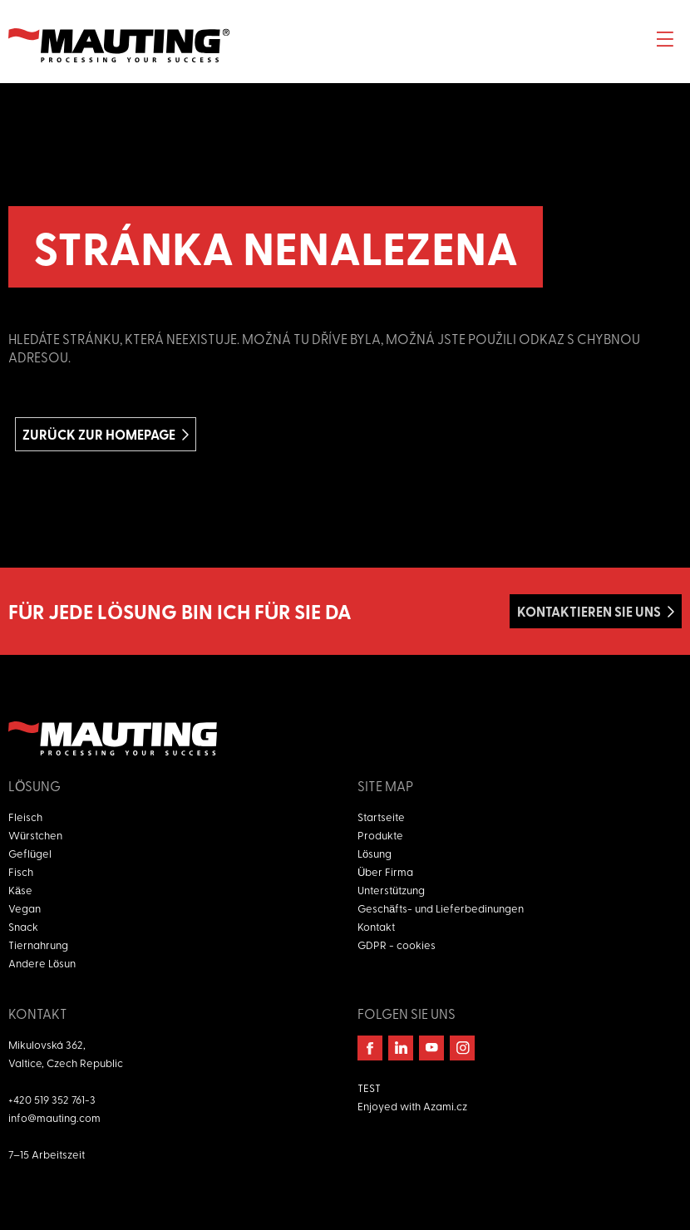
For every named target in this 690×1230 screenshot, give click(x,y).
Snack (23, 926)
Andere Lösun (42, 963)
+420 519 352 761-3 (52, 1099)
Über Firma (385, 871)
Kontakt (376, 926)
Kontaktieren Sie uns (589, 611)
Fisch (20, 871)
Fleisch (25, 816)
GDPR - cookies (396, 944)
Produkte (380, 835)
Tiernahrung (38, 944)
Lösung (374, 853)
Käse (20, 890)
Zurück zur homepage (98, 434)
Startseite (381, 816)
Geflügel (30, 853)
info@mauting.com (54, 1117)
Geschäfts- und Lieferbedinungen (440, 908)
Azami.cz (445, 1106)
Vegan (24, 908)
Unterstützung (391, 890)
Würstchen (35, 835)
